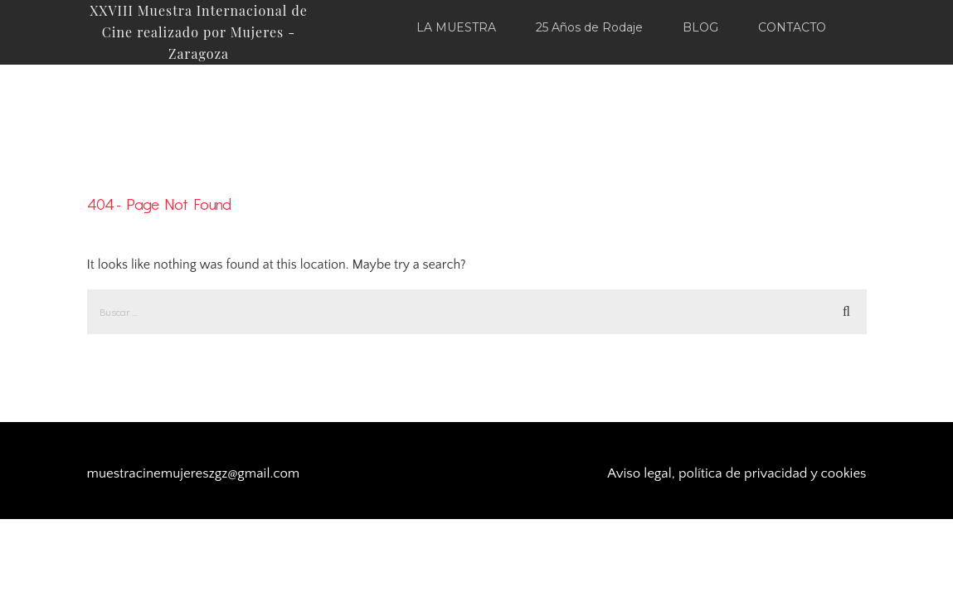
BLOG (700, 27)
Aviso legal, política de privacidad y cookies (736, 473)
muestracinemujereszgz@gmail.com (193, 473)
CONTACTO (792, 27)
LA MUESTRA (456, 27)
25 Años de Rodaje (589, 27)
